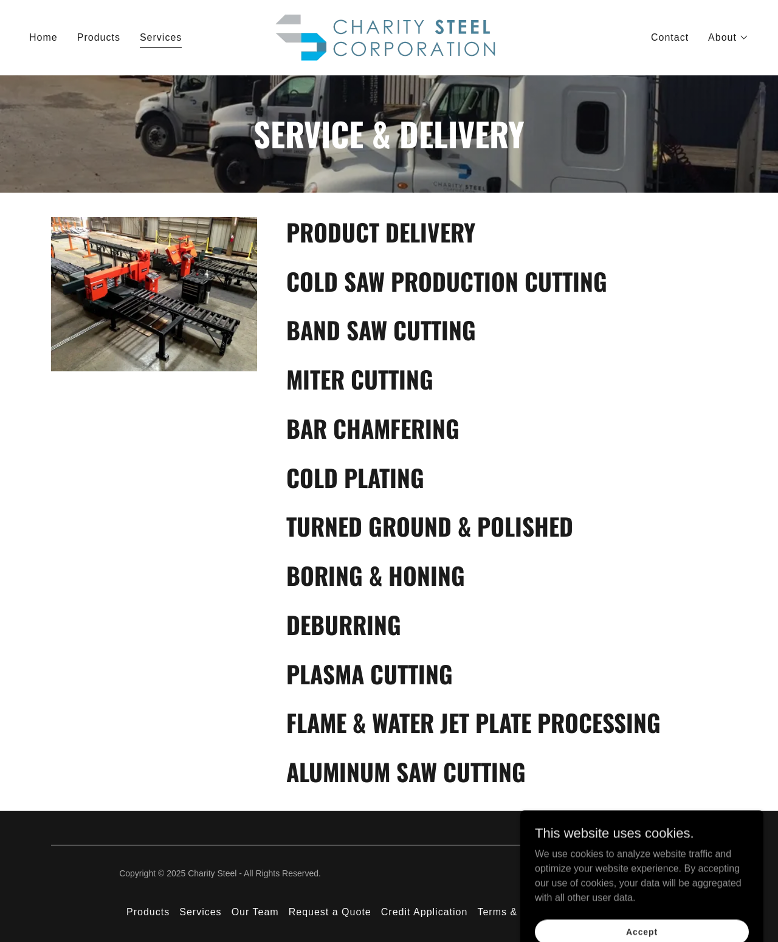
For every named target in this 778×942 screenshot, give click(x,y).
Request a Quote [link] (330, 912)
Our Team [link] (255, 912)
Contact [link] (670, 37)
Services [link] (161, 37)
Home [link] (43, 37)
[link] (388, 37)
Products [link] (98, 37)
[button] (728, 37)
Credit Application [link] (424, 912)
